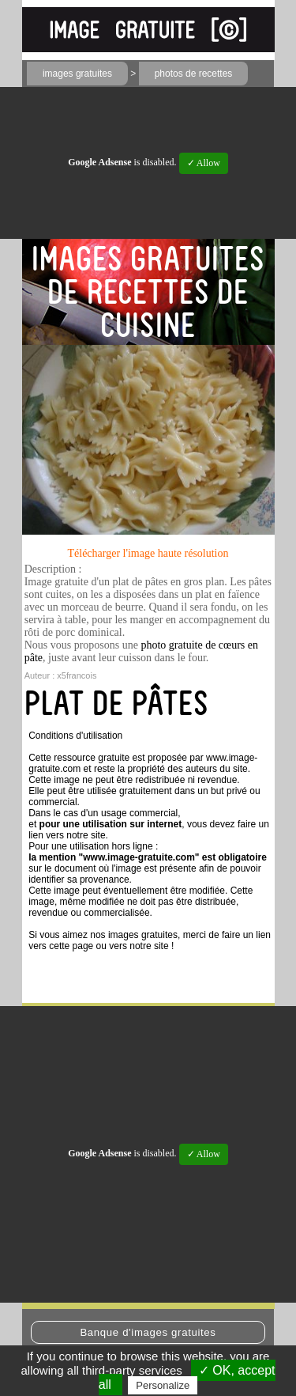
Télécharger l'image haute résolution (147, 553)
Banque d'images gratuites (147, 1332)
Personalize (162, 1385)
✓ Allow (203, 162)
